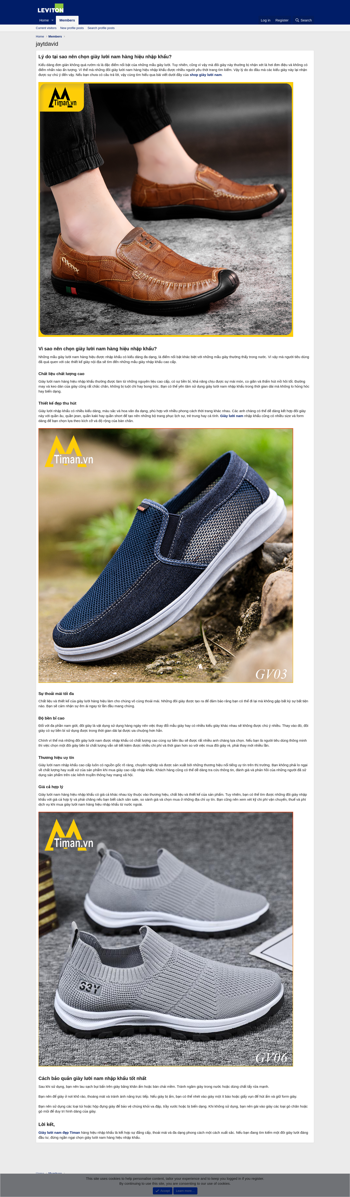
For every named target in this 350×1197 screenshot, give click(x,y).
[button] (52, 20)
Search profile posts (101, 28)
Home (44, 20)
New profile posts (72, 28)
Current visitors (46, 28)
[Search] (303, 20)
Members (67, 20)
